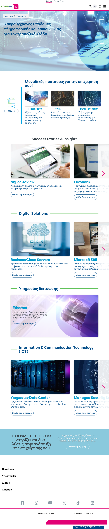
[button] (103, 173)
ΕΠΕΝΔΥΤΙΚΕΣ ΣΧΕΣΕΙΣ (83, 513)
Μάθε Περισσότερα (22, 194)
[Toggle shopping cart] (99, 6)
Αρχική (9, 16)
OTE (18, 513)
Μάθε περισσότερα (22, 275)
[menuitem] (22, 502)
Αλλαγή (11, 111)
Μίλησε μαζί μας (77, 446)
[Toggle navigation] (104, 5)
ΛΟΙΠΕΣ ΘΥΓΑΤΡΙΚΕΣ (46, 513)
